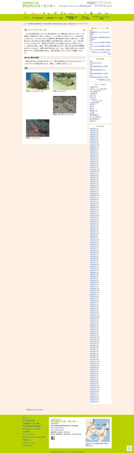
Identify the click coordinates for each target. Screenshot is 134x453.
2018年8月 (93, 321)
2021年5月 (93, 254)
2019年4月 (93, 304)
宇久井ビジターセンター (34, 409)
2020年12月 (93, 264)
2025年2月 (93, 163)
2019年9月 (93, 294)
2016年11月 (93, 363)
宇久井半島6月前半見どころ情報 (99, 73)
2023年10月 (93, 195)
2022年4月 (93, 231)
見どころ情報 (93, 91)
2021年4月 (93, 256)
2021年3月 (93, 258)
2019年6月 (93, 300)
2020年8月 (93, 272)
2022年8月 (93, 223)
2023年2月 (93, 211)
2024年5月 (93, 181)
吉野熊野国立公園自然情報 (35, 23)
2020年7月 (93, 274)
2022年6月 (93, 227)
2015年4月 (93, 401)
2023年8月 (93, 199)
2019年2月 (93, 308)
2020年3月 (93, 282)
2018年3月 (93, 331)
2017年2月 (93, 357)
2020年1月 (93, 286)
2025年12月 (93, 142)
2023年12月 (93, 191)
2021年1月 (93, 262)
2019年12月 (93, 288)
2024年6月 (93, 179)
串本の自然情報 (47, 23)
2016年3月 (93, 379)
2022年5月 (93, 229)
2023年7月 (93, 201)
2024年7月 (93, 177)
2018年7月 (93, 323)
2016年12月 (93, 361)
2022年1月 (93, 238)
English (92, 121)
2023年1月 (93, 213)
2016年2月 (93, 381)
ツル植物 (92, 93)
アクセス (65, 6)
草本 (91, 97)
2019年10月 (93, 292)
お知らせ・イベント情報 (96, 89)
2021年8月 (93, 248)
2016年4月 (93, 377)
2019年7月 (93, 298)
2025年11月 (93, 144)
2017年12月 (93, 337)
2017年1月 (93, 359)
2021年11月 (93, 242)
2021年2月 (93, 260)
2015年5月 (93, 399)
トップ (25, 23)
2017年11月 (93, 339)
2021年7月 (93, 250)
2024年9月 (93, 173)
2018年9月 (93, 318)
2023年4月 (93, 207)
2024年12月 (93, 167)
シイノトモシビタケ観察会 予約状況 (100, 49)
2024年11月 (93, 169)
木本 (91, 95)
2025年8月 (93, 151)
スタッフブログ (29, 434)
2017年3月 (93, 355)
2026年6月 (93, 130)
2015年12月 (93, 385)
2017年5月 (93, 351)
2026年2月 (93, 138)
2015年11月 (93, 387)
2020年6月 (93, 276)
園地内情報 (93, 114)
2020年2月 (93, 284)
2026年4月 (93, 134)
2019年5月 (93, 302)
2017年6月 (93, 349)
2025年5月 (93, 157)
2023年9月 (93, 197)
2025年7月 (93, 153)
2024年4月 (93, 183)
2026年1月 (93, 140)
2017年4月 (93, 353)
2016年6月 (93, 373)
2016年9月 (93, 367)
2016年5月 (93, 375)
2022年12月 (93, 215)
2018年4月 (93, 329)
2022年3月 (93, 234)
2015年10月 (93, 389)
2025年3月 (93, 161)
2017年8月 (93, 345)
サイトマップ (75, 6)
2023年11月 (93, 193)
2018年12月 (93, 312)
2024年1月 (93, 189)
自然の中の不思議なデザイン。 (98, 70)
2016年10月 (93, 365)
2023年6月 (93, 203)
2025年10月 (93, 147)
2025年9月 (93, 148)
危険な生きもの (72, 23)
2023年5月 (93, 205)
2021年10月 (93, 244)
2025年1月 (93, 165)
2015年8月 (93, 393)
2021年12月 (93, 240)
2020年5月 (93, 278)
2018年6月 (93, 325)
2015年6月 (93, 397)
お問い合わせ (28, 445)
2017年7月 (93, 347)
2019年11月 (93, 290)
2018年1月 (93, 335)
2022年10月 (93, 219)
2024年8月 (93, 175)
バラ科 (92, 99)
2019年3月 (93, 306)
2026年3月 (93, 136)
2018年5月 (93, 327)
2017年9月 (93, 343)
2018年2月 (93, 333)
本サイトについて (29, 442)
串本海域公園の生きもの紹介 (60, 23)
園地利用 (92, 110)
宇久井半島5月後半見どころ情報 (99, 77)
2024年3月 (93, 185)
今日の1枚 (92, 102)
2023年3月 (93, 209)
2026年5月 (93, 132)
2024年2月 (93, 187)
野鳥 (91, 104)
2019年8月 (93, 296)
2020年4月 (93, 280)
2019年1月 (93, 310)
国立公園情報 (93, 118)
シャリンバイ (95, 100)
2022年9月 (93, 221)
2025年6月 (93, 155)
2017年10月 (93, 341)
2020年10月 (93, 268)
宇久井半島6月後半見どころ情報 (99, 66)
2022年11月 (93, 217)
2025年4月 (93, 159)
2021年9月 (93, 246)
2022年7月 (93, 225)
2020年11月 (93, 266)
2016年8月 (93, 369)
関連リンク (27, 439)
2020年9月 (93, 270)
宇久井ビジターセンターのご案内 (34, 437)
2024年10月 (93, 171)
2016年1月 (93, 383)
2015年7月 (93, 395)
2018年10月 (93, 316)
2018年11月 (93, 314)
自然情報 (92, 87)
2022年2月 (93, 236)
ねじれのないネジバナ (96, 62)
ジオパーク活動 (94, 116)
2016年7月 (93, 371)
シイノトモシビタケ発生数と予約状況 (100, 42)
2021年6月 (93, 252)
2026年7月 (93, 128)
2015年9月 (93, 391)
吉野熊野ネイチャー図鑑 (31, 423)
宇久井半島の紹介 (29, 420)
